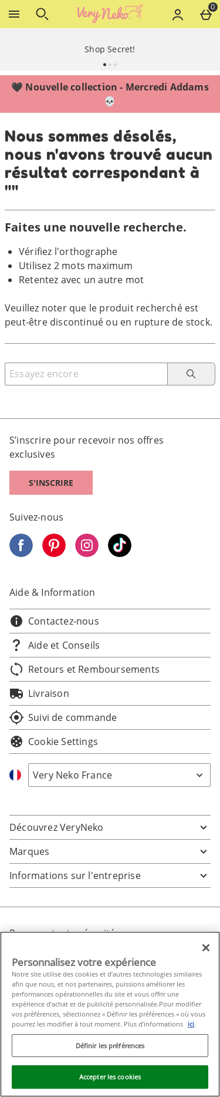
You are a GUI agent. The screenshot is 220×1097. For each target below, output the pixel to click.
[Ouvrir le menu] (14, 14)
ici (191, 1023)
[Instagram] (87, 553)
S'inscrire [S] (51, 482)
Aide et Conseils (54, 645)
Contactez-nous (54, 621)
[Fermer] (206, 948)
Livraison (39, 693)
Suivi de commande (63, 717)
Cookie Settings (53, 741)
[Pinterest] (54, 553)
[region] (110, 1014)
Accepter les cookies (110, 1076)
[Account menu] (178, 14)
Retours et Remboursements (84, 669)
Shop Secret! (109, 49)
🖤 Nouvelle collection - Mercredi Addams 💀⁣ (110, 94)
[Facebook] (21, 553)
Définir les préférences (110, 1045)
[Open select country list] (119, 775)
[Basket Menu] (206, 14)
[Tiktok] (119, 553)
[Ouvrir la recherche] (42, 14)
